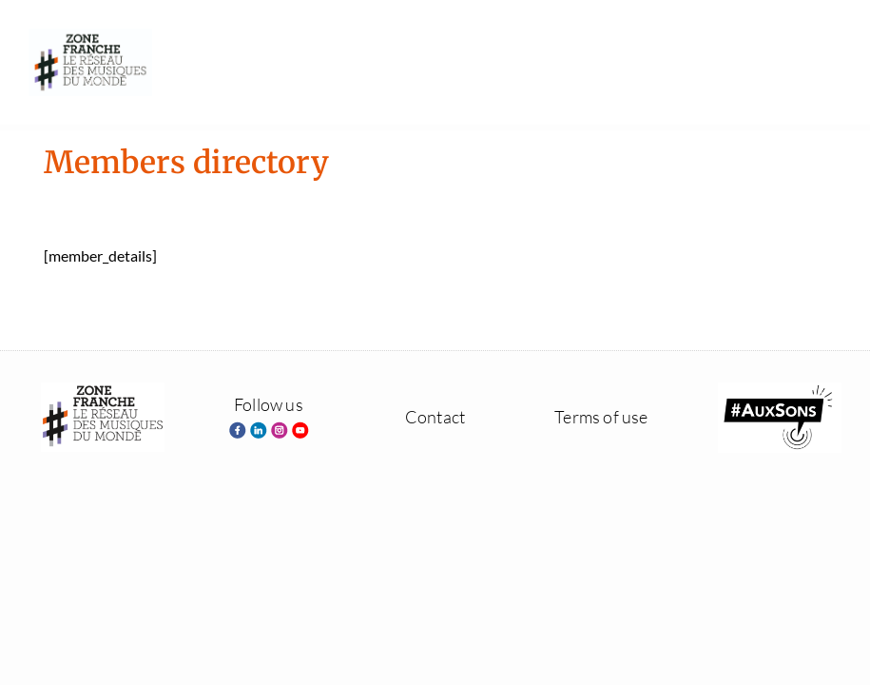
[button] (823, 62)
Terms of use (601, 416)
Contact (435, 416)
